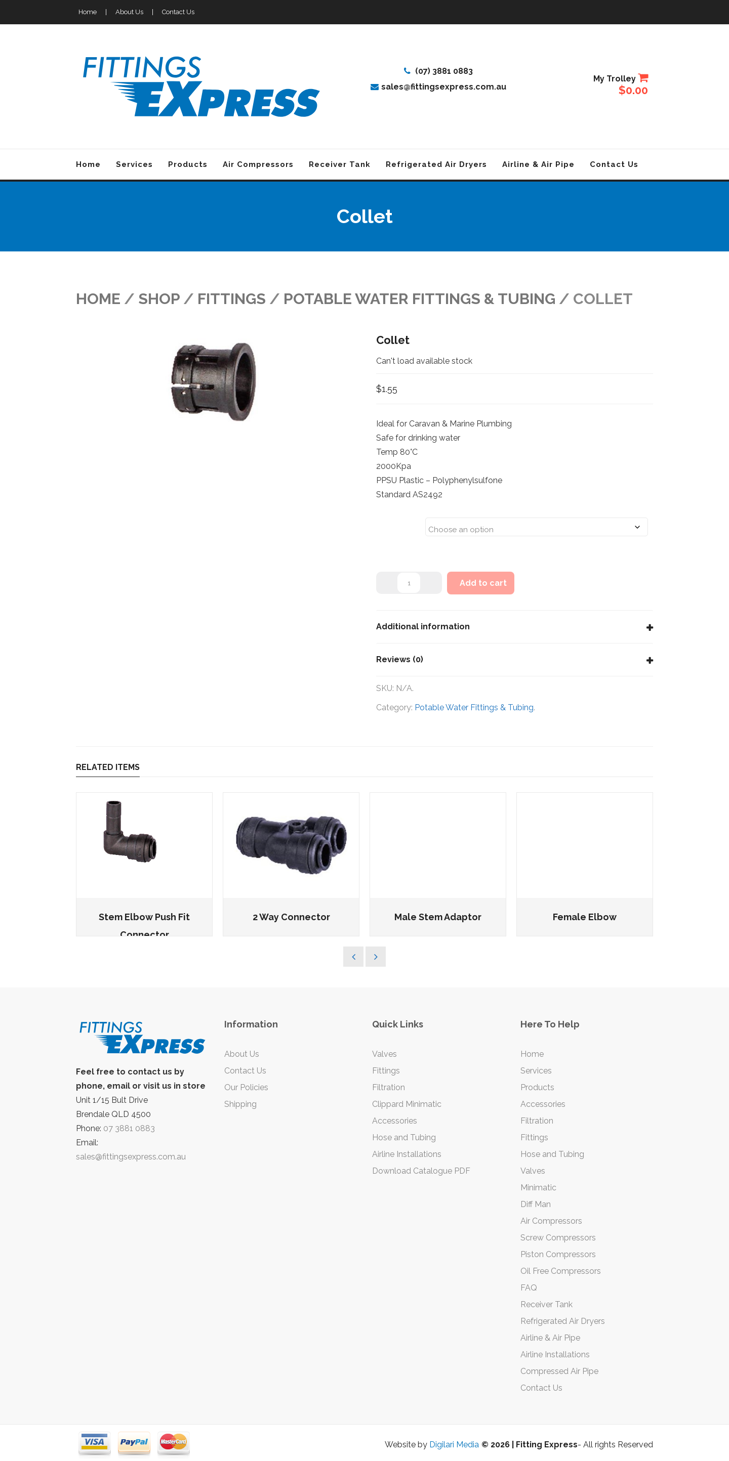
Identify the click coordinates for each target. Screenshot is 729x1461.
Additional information (423, 626)
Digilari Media (454, 1444)
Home (87, 12)
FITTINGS (231, 299)
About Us (129, 12)
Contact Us (178, 12)
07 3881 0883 (129, 1128)
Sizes (389, 520)
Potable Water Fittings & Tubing (419, 299)
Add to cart (483, 583)
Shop (159, 299)
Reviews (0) (399, 659)
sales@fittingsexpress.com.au (438, 87)
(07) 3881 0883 (438, 71)
